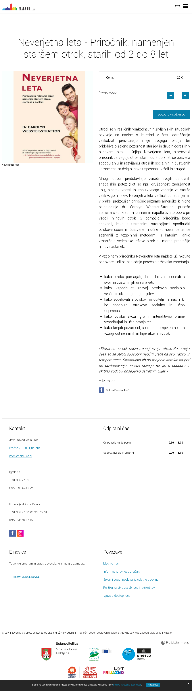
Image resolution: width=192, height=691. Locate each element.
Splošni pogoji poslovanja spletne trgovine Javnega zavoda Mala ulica (120, 633)
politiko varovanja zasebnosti (127, 685)
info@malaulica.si (20, 456)
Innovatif (185, 643)
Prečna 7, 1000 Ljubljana (25, 448)
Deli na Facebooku (116, 390)
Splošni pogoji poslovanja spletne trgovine (130, 580)
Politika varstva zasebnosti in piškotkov (129, 588)
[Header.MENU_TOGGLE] (185, 7)
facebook (12, 533)
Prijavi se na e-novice (26, 577)
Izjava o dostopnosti (116, 596)
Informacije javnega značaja (121, 572)
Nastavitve (153, 685)
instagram (20, 533)
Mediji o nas (111, 564)
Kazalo (168, 633)
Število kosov (107, 93)
